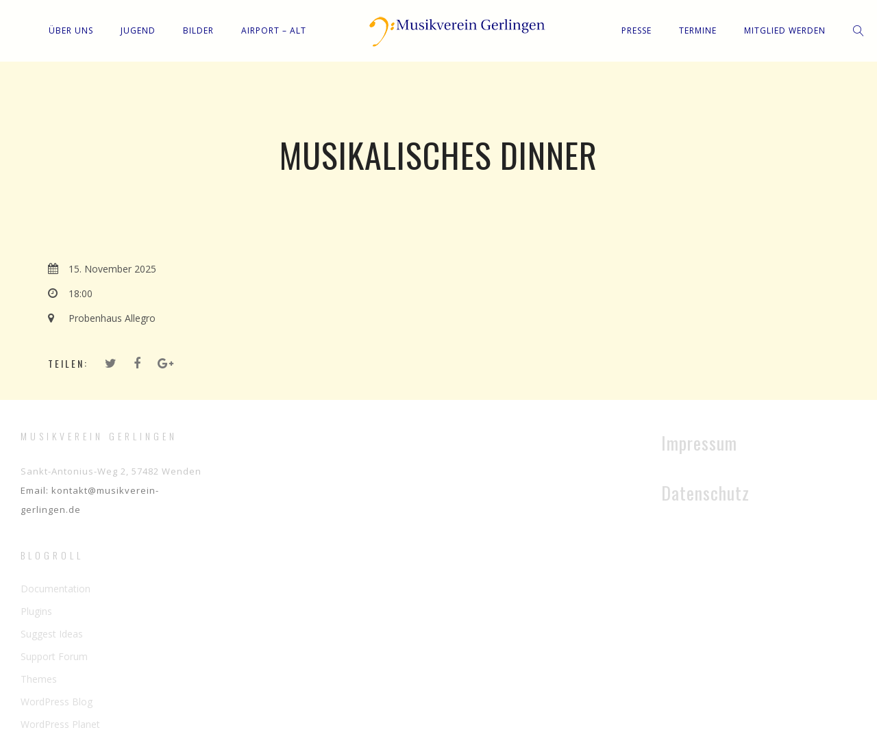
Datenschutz (705, 492)
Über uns (71, 30)
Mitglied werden (785, 30)
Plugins (36, 611)
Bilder (198, 30)
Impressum (699, 442)
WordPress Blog (56, 701)
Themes (39, 678)
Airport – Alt (273, 30)
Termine (698, 30)
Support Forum (54, 656)
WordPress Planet (60, 724)
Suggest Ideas (52, 633)
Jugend (138, 30)
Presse (636, 30)
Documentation (55, 588)
